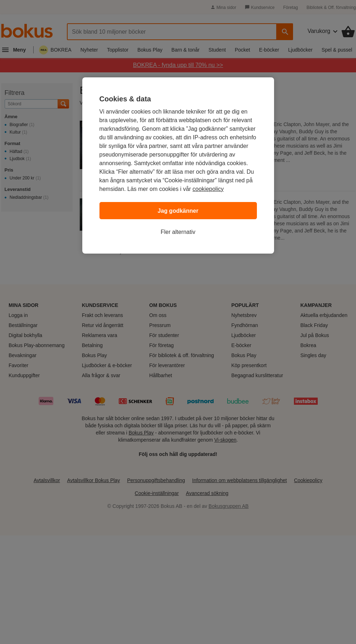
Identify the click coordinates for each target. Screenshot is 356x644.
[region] (178, 165)
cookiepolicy (208, 189)
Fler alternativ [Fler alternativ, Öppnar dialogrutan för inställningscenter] (178, 232)
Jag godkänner (178, 211)
